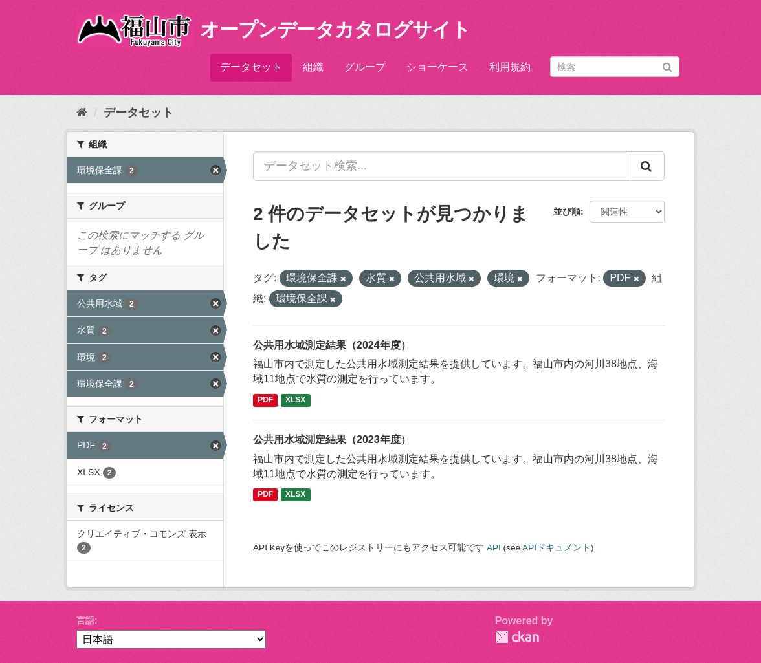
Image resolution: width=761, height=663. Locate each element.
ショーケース (437, 66)
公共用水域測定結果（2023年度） (332, 439)
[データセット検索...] (441, 166)
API (494, 547)
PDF (265, 399)
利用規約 (510, 66)
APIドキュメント (556, 547)
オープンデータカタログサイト (335, 29)
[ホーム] (81, 112)
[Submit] (667, 65)
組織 (313, 66)
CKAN (517, 637)
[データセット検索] (614, 66)
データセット (251, 66)
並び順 (566, 211)
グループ (365, 66)
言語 (85, 620)
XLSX (295, 399)
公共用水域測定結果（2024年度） (332, 345)
